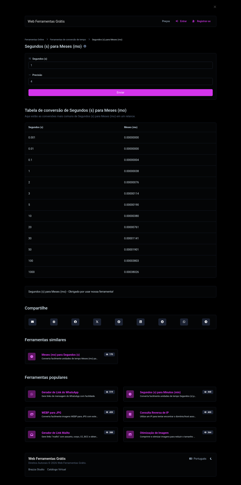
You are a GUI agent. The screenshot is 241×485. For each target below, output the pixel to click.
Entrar (181, 21)
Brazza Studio (36, 469)
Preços (166, 21)
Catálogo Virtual (56, 469)
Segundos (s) (37, 58)
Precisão (35, 75)
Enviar (120, 92)
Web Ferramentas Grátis (46, 21)
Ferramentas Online (34, 39)
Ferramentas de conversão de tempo (68, 39)
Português (197, 458)
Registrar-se (201, 21)
